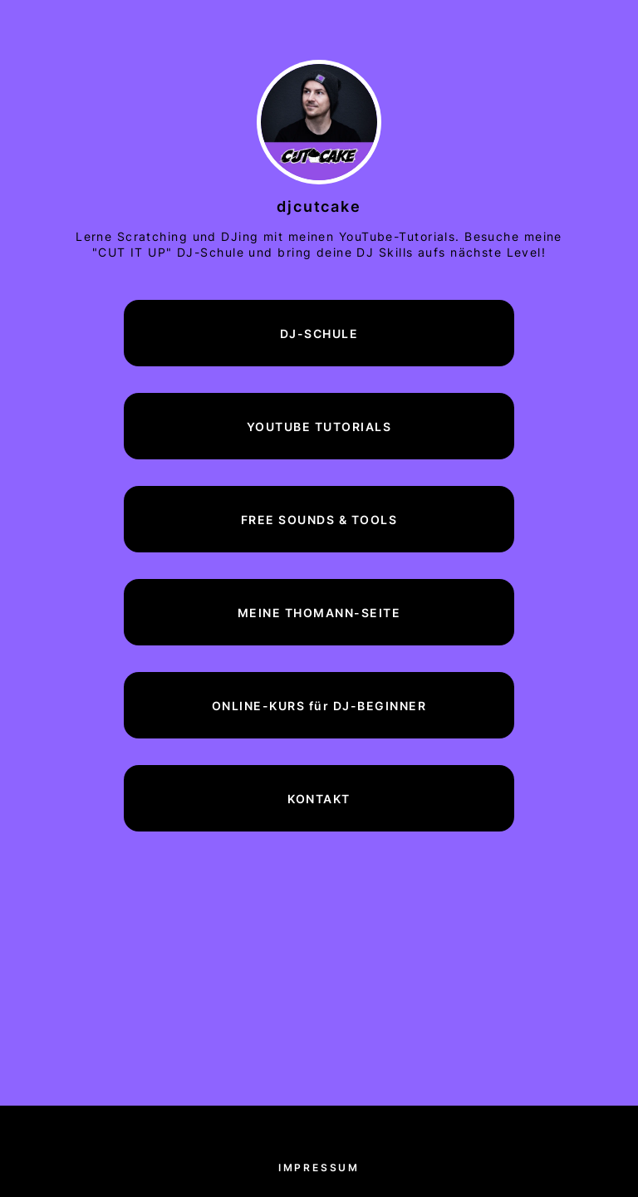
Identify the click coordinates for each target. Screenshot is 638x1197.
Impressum (319, 1167)
